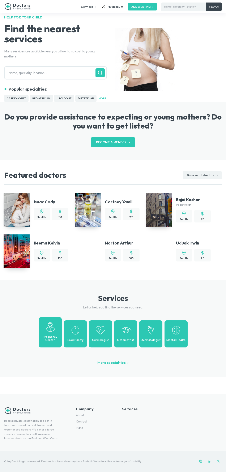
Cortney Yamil (118, 202)
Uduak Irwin (187, 243)
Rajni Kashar (188, 199)
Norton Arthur (119, 243)
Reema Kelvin (47, 243)
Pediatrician (183, 205)
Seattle (41, 217)
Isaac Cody (44, 202)
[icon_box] (50, 332)
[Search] (214, 7)
